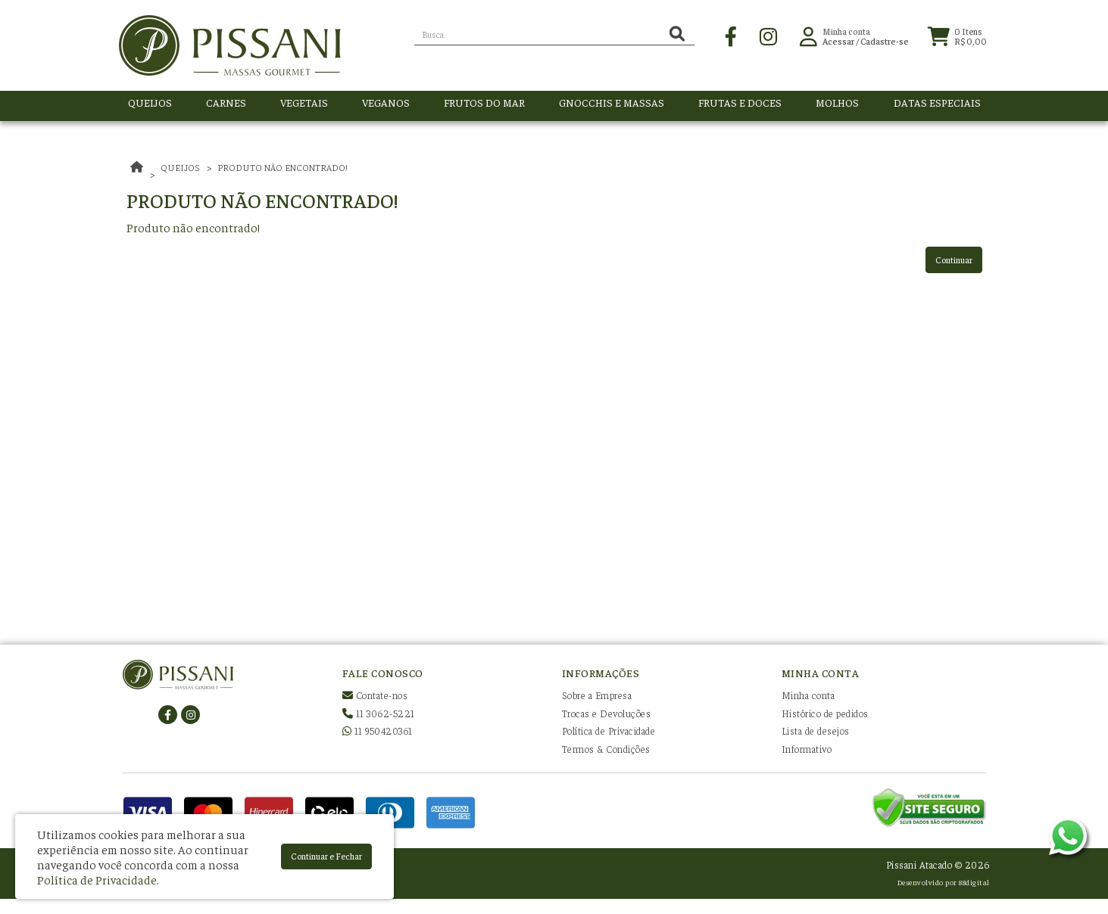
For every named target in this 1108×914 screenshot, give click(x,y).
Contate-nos (375, 695)
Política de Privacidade (609, 730)
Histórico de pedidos (825, 713)
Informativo (807, 748)
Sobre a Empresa (597, 695)
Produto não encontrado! (282, 167)
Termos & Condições (606, 748)
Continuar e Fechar (326, 856)
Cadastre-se (884, 45)
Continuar (953, 259)
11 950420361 (377, 730)
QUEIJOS (180, 167)
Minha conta (808, 695)
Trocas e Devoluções (606, 713)
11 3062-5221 (378, 713)
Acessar (838, 45)
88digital (974, 882)
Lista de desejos (816, 730)
